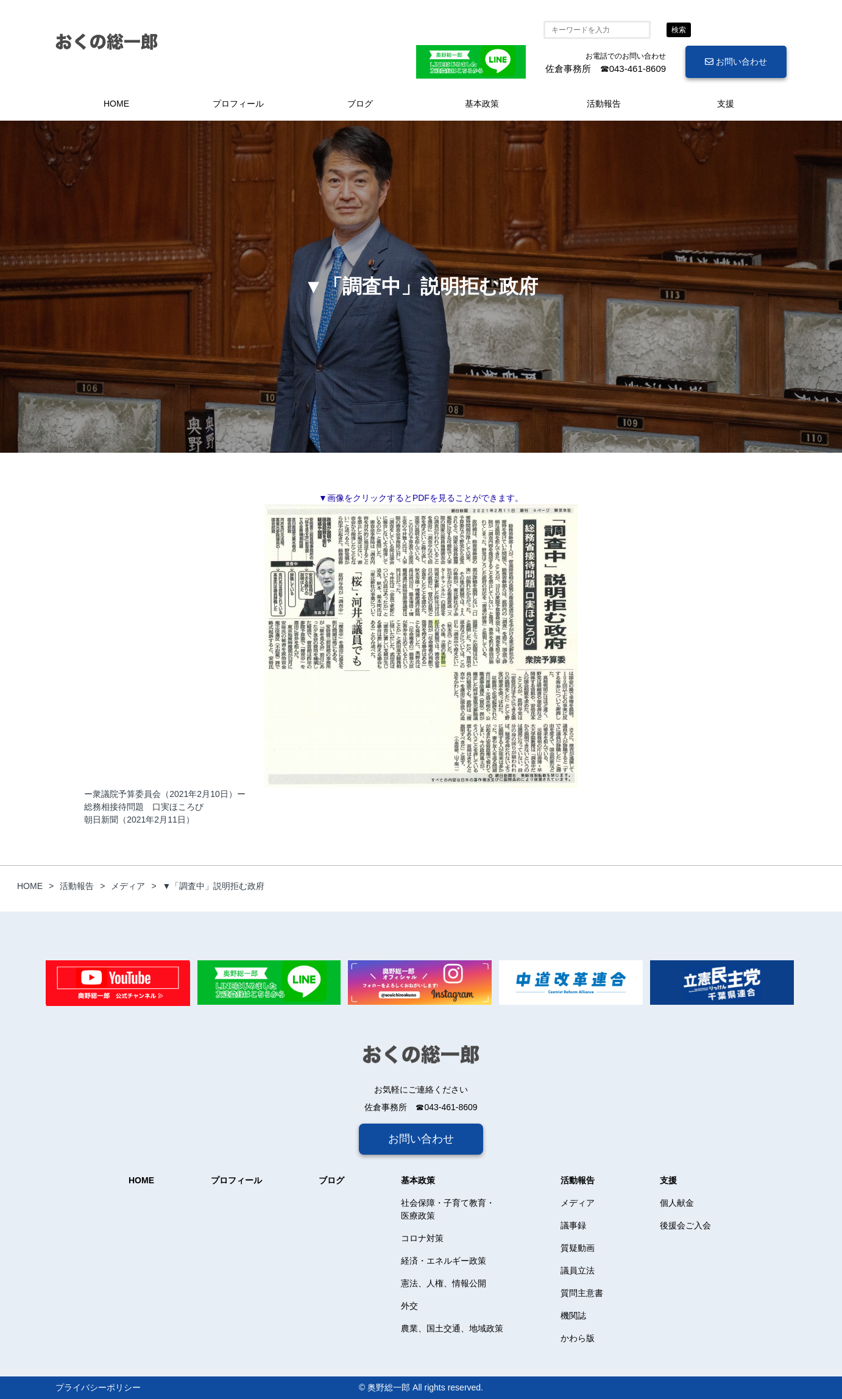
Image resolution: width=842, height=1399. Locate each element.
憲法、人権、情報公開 (443, 1283)
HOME (116, 103)
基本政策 (482, 103)
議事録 (573, 1225)
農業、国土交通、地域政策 (452, 1328)
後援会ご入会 (685, 1225)
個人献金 (677, 1203)
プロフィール (238, 103)
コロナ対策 (422, 1238)
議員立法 (578, 1270)
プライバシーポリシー (98, 1387)
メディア (578, 1203)
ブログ (360, 103)
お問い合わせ (736, 61)
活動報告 (604, 103)
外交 (409, 1306)
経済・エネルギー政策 (443, 1261)
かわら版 (578, 1338)
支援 (725, 103)
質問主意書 (582, 1293)
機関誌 (573, 1315)
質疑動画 (578, 1248)
